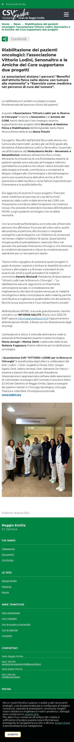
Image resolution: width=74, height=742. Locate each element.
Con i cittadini (9, 618)
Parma (5, 592)
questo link (32, 714)
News (17, 24)
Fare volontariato (11, 613)
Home (5, 24)
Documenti (8, 554)
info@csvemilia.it (11, 677)
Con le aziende (10, 630)
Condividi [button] (17, 39)
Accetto (13, 734)
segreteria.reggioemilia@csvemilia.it (21, 664)
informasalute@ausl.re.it (32, 318)
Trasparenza (8, 549)
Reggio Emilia (9, 581)
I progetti (7, 636)
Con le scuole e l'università (16, 624)
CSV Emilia (7, 560)
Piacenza (6, 586)
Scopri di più (62, 723)
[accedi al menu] (66, 14)
